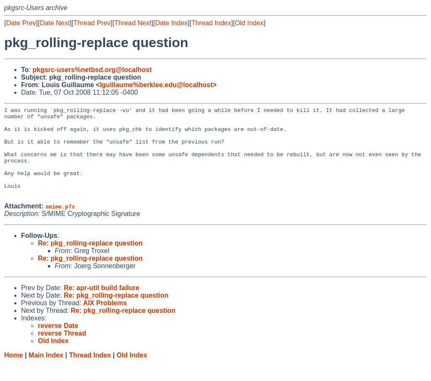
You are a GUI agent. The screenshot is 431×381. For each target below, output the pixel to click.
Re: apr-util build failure (101, 305)
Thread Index (211, 23)
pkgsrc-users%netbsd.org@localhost (92, 69)
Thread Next (132, 23)
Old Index (249, 23)
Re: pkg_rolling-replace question (90, 260)
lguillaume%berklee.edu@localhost (156, 84)
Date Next (54, 23)
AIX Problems (105, 320)
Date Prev (21, 23)
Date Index (171, 23)
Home (13, 372)
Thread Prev (92, 23)
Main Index (46, 372)
